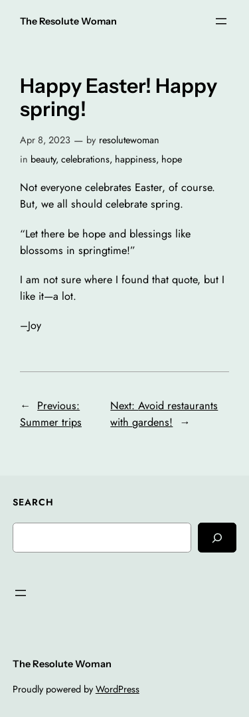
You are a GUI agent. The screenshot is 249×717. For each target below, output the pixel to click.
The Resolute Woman (68, 21)
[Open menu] (221, 21)
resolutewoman (129, 140)
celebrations (85, 159)
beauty (43, 159)
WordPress (117, 689)
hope (171, 159)
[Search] (217, 538)
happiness (135, 159)
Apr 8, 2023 (45, 140)
